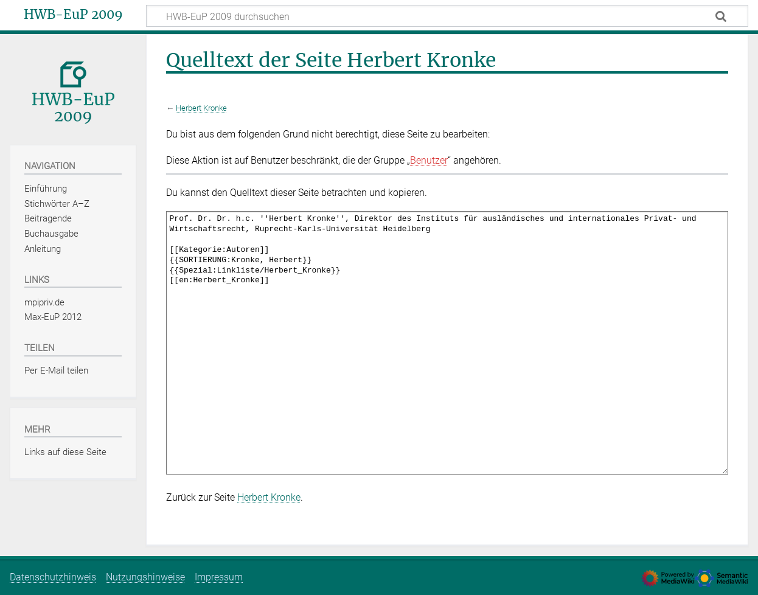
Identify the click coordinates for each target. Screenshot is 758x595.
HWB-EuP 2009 (73, 15)
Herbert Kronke (201, 108)
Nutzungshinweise (145, 577)
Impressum (219, 577)
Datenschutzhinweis (53, 577)
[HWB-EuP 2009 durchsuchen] (447, 15)
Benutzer (429, 160)
